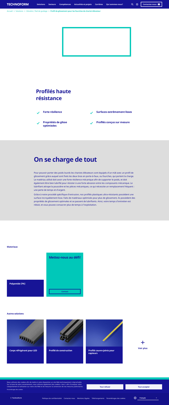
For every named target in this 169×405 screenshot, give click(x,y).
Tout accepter (144, 387)
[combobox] (149, 397)
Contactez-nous (69, 398)
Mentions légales (83, 398)
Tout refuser (105, 387)
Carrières (99, 4)
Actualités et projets (83, 4)
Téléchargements (98, 398)
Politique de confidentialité (52, 398)
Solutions (41, 4)
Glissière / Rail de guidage (36, 11)
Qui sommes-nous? (114, 4)
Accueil (10, 11)
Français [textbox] (143, 398)
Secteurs (52, 4)
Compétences (65, 4)
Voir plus (142, 348)
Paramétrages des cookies (15, 389)
